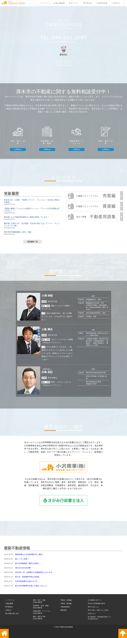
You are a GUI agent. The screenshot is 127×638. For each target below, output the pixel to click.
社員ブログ (92, 613)
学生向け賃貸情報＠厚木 (96, 603)
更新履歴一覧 (32, 242)
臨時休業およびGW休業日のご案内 (28, 554)
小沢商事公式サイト (95, 600)
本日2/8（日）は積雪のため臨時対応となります (33, 572)
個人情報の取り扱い (12, 613)
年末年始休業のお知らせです (26, 581)
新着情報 (63, 610)
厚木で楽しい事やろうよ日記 (98, 610)
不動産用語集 (102, 3)
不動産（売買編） (66, 600)
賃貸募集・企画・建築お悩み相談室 (41, 607)
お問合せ (116, 3)
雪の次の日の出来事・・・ (25, 568)
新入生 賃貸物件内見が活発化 (27, 577)
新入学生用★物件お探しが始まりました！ (31, 586)
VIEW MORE (63, 63)
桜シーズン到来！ (22, 559)
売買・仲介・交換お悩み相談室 (39, 601)
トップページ (45, 3)
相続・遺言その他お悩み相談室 (39, 617)
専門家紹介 (88, 3)
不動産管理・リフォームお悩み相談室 (41, 612)
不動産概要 (9, 603)
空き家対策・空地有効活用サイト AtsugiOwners (99, 618)
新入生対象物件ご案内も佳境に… (28, 563)
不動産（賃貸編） (66, 603)
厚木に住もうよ (93, 607)
